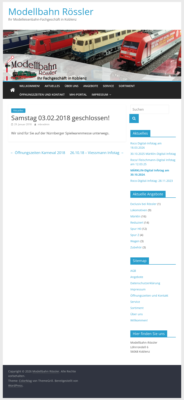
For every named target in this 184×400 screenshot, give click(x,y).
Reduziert (136, 222)
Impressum (100, 94)
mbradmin (43, 124)
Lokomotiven (138, 210)
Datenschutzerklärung (145, 283)
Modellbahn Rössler (51, 11)
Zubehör (136, 247)
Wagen (135, 241)
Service (108, 86)
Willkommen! (29, 86)
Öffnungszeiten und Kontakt (42, 94)
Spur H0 (135, 229)
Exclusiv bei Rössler (143, 204)
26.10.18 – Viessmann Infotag (97, 152)
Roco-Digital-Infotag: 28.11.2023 (151, 181)
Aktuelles (52, 86)
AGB (133, 271)
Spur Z (134, 235)
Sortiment (127, 86)
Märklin (135, 216)
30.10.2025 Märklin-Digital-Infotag (153, 154)
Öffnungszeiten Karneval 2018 (37, 152)
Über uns (71, 86)
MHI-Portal (78, 94)
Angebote (90, 86)
